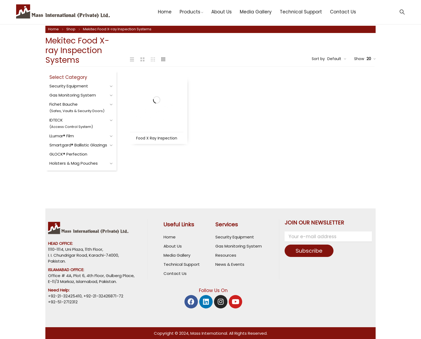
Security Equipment (68, 86)
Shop (70, 29)
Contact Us (175, 273)
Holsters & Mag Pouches (73, 163)
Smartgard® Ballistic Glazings (78, 145)
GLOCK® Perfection (68, 154)
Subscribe (309, 251)
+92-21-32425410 (65, 296)
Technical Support (182, 264)
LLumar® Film (61, 136)
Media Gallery (177, 255)
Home (53, 29)
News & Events (229, 264)
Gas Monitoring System (72, 95)
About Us (173, 246)
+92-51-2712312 (63, 302)
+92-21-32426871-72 (102, 296)
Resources (225, 255)
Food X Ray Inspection (156, 138)
